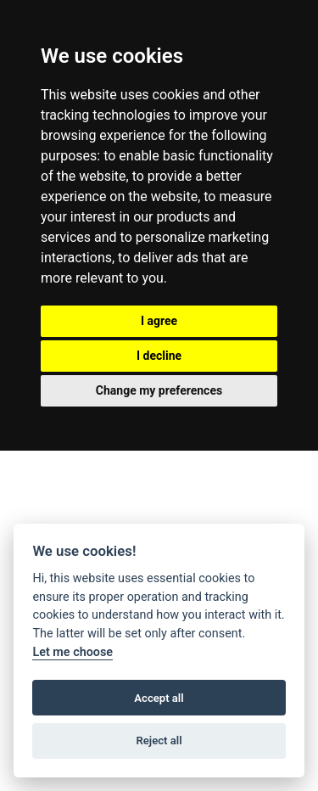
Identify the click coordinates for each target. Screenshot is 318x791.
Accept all (158, 698)
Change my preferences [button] (159, 390)
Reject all (158, 740)
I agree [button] (159, 321)
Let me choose (72, 652)
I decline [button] (159, 355)
